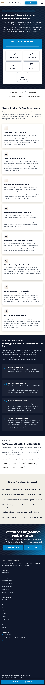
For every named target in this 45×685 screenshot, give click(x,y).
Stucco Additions (6, 589)
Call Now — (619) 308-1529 (22, 682)
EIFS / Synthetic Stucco (8, 592)
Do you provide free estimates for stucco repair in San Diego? (22, 500)
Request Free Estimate (13, 547)
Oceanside (35, 460)
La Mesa (22, 464)
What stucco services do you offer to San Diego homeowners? (22, 489)
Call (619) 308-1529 (33, 547)
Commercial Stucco (7, 583)
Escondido (25, 460)
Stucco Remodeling (7, 586)
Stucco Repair (5, 572)
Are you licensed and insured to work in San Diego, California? (22, 495)
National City (31, 464)
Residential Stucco (7, 581)
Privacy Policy (5, 677)
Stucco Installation (7, 575)
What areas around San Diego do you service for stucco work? (22, 517)
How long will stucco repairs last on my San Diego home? (20, 512)
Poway (14, 468)
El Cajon (14, 464)
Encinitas (5, 468)
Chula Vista (16, 460)
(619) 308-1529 (31, 3)
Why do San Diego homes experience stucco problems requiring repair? (19, 506)
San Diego (4, 599)
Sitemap (21, 677)
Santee (22, 468)
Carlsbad (5, 464)
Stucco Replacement (7, 578)
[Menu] (42, 3)
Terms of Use (14, 677)
